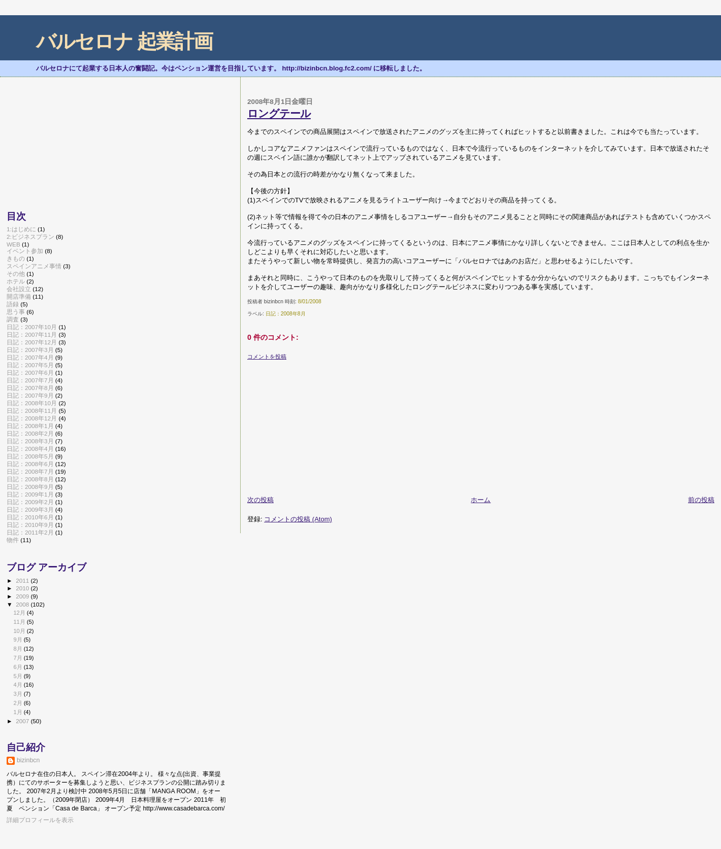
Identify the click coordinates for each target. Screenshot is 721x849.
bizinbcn (28, 760)
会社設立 (19, 289)
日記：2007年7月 (30, 380)
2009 (23, 596)
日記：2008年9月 (30, 486)
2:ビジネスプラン (30, 236)
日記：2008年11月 (32, 410)
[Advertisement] (323, 424)
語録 (13, 304)
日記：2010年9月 (30, 524)
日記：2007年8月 (30, 387)
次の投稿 (260, 500)
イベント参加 (25, 250)
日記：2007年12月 (32, 342)
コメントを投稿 (266, 356)
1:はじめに (21, 229)
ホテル (16, 281)
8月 (18, 649)
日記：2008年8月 (286, 313)
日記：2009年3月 (30, 509)
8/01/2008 (309, 301)
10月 (19, 631)
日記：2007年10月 (32, 327)
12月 (19, 613)
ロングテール (279, 113)
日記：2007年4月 (30, 357)
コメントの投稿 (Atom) (298, 519)
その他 (16, 273)
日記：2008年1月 (30, 425)
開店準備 (19, 296)
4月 (18, 685)
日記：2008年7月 (30, 471)
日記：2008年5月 (30, 456)
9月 (18, 639)
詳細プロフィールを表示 (40, 820)
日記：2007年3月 (30, 349)
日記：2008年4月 (30, 448)
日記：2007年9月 (30, 395)
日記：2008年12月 (32, 418)
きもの (16, 258)
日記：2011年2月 (30, 532)
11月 (19, 622)
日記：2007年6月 (30, 372)
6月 (18, 667)
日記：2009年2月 (30, 502)
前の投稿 (701, 500)
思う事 (16, 311)
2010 (23, 588)
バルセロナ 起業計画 (124, 41)
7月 (18, 658)
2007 (23, 721)
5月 (18, 676)
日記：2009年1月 (30, 494)
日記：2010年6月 (30, 517)
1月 (18, 712)
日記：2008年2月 (30, 433)
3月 (18, 694)
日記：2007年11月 (32, 334)
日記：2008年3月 (30, 441)
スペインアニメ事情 (34, 266)
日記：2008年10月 (32, 403)
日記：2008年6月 (30, 464)
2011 (23, 580)
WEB (13, 244)
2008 (23, 604)
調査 (13, 319)
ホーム (480, 500)
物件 (13, 540)
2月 (18, 703)
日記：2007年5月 (30, 365)
